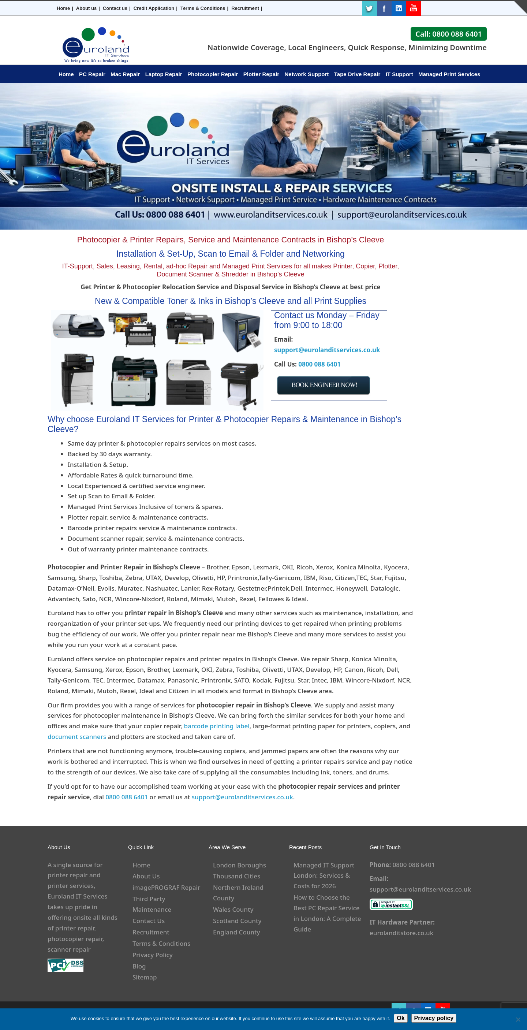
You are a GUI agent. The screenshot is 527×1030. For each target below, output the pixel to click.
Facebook (384, 8)
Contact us (115, 8)
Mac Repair (125, 74)
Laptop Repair (163, 74)
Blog (139, 966)
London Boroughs (239, 865)
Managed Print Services (449, 74)
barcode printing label (216, 726)
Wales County (233, 909)
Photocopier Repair (212, 74)
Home (63, 8)
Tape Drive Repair (357, 74)
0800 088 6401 (319, 364)
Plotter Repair (261, 74)
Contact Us (148, 920)
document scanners (77, 736)
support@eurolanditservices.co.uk (327, 350)
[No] (518, 1019)
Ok (400, 1018)
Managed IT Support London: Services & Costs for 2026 (324, 875)
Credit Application (154, 8)
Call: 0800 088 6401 (448, 34)
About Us (146, 876)
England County (236, 932)
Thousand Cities (236, 876)
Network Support (307, 74)
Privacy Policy (152, 955)
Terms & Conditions (202, 8)
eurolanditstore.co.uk (401, 933)
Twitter (369, 8)
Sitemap (144, 977)
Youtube (413, 8)
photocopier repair (75, 938)
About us (86, 8)
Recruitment (245, 8)
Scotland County (237, 920)
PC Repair (92, 74)
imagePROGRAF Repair (166, 887)
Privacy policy (434, 1018)
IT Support (399, 74)
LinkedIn (399, 8)
